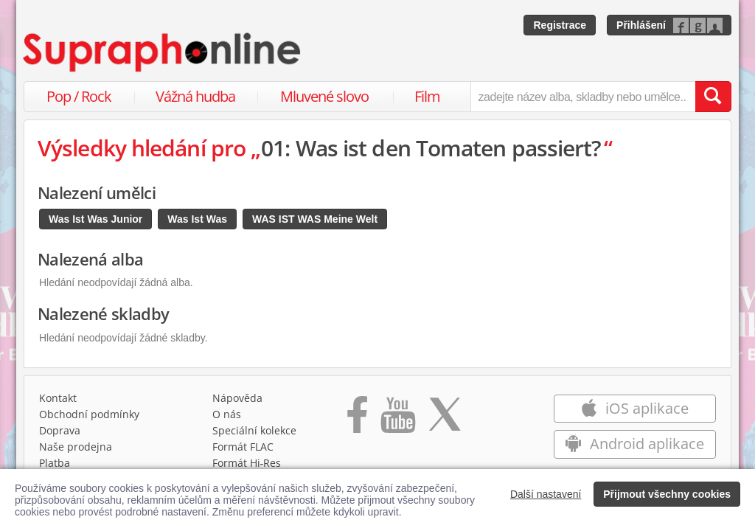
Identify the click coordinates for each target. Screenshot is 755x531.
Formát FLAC (243, 447)
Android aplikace (634, 444)
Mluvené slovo (324, 96)
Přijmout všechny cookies (667, 494)
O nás (226, 414)
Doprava (59, 430)
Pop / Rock (78, 96)
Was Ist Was (197, 219)
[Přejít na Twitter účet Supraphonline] (444, 419)
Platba (54, 463)
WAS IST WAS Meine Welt (315, 219)
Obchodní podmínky (89, 414)
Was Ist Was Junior (95, 219)
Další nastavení (546, 494)
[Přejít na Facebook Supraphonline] (357, 419)
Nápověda (237, 398)
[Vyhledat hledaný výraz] (713, 96)
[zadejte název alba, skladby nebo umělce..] (582, 96)
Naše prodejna (75, 447)
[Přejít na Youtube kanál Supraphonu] (397, 419)
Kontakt (58, 398)
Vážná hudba (195, 96)
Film (427, 96)
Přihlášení (641, 25)
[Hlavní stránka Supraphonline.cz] (163, 52)
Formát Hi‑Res (247, 463)
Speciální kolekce (254, 430)
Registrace (559, 25)
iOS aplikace (634, 408)
